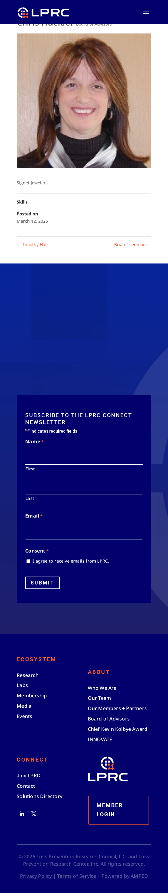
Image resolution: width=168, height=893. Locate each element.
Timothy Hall (32, 244)
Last (30, 498)
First (30, 469)
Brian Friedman (132, 244)
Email (33, 516)
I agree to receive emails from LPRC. (71, 561)
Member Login (110, 810)
